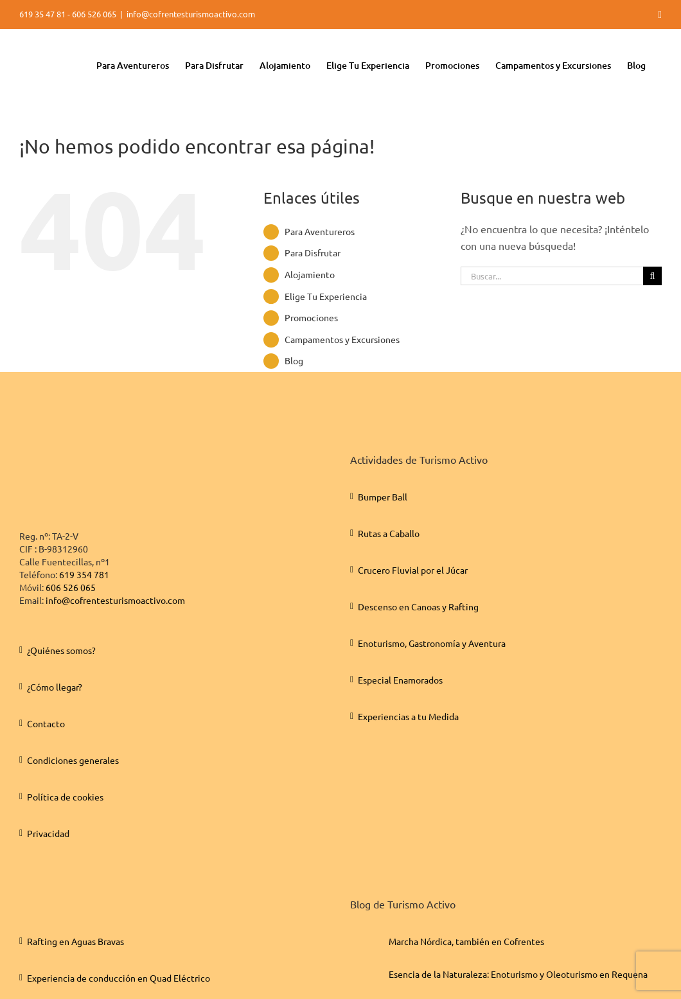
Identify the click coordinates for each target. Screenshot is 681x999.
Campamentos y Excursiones (342, 339)
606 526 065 (71, 587)
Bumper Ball (382, 496)
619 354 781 (84, 574)
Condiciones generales (73, 760)
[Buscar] (652, 276)
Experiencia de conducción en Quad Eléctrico (118, 978)
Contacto (46, 723)
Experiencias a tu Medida (408, 716)
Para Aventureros (320, 231)
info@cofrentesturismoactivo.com (191, 13)
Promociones (311, 317)
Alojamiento (310, 274)
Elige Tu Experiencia (326, 296)
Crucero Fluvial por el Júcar (413, 570)
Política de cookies (65, 796)
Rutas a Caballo (389, 533)
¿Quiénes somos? (61, 650)
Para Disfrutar (312, 252)
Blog (294, 360)
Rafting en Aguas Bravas (75, 941)
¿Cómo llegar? (54, 687)
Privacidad (48, 833)
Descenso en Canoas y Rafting (418, 606)
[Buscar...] (552, 276)
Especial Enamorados (400, 679)
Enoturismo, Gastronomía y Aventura (432, 643)
